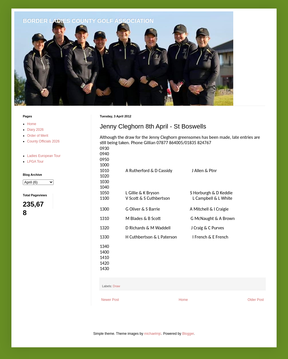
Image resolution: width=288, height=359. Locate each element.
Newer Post (110, 300)
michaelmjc (152, 334)
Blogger (188, 334)
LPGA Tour (35, 162)
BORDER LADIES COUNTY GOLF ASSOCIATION (88, 21)
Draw (116, 286)
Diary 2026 (35, 130)
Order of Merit (37, 136)
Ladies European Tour (43, 156)
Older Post (256, 300)
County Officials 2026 (43, 141)
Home (183, 300)
